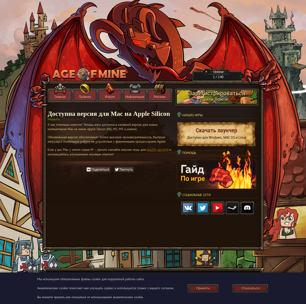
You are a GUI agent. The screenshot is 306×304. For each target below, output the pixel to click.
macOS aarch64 (158, 149)
